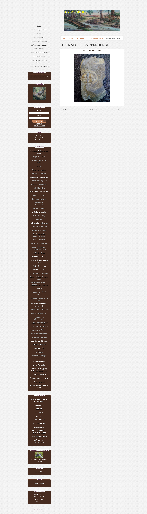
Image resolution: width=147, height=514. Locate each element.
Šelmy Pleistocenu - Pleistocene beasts (39, 248)
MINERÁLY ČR (39, 348)
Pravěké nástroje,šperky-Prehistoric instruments (39, 370)
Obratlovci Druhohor (39, 199)
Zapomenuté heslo (39, 125)
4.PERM (39, 416)
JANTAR (39, 288)
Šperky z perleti (39, 382)
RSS (45, 509)
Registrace (39, 123)
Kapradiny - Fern (39, 157)
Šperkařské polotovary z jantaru (39, 299)
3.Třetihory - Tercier (39, 212)
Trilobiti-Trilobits (39, 188)
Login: (39, 110)
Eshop (39, 33)
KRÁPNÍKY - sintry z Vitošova (39, 357)
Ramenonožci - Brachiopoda (39, 204)
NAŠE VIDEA (39, 37)
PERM (39, 166)
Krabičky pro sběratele (39, 341)
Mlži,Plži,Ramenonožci (39, 184)
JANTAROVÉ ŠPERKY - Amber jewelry (39, 305)
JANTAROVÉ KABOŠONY (39, 310)
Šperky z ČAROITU (39, 374)
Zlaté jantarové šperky (39, 337)
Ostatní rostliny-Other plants (39, 161)
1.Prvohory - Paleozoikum (39, 177)
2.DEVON (39, 409)
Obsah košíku (39, 140)
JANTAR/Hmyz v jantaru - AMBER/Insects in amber (39, 284)
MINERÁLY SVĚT (39, 365)
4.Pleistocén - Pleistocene (39, 223)
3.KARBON (39, 412)
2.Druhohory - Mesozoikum (39, 192)
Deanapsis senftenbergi (96, 38)
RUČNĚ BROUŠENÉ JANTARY (39, 293)
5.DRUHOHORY (39, 420)
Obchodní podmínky (39, 30)
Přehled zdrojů (39, 483)
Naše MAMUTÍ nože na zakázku (39, 61)
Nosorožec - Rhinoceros (39, 243)
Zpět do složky (93, 109)
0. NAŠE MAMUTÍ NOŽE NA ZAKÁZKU (39, 400)
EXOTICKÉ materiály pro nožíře (39, 261)
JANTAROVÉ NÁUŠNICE (39, 326)
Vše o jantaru (39, 49)
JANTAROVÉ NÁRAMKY (39, 323)
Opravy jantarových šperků (39, 66)
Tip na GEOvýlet (39, 56)
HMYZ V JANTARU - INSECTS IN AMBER (39, 432)
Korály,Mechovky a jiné (39, 181)
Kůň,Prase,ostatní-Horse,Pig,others (39, 235)
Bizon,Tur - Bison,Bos (39, 227)
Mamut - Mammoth (39, 240)
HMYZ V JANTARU (39, 269)
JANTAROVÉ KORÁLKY (39, 313)
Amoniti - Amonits (39, 195)
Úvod (63, 38)
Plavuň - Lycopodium (39, 170)
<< (30, 472)
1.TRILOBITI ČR (81, 38)
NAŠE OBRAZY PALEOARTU (39, 441)
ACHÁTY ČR (39, 352)
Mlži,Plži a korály (39, 216)
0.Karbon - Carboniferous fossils (39, 152)
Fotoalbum (71, 38)
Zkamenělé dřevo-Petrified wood (39, 387)
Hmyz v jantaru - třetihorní (39, 273)
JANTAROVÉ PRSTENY (39, 334)
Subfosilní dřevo (39, 253)
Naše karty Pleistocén (39, 436)
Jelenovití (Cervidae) (39, 230)
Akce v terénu (39, 427)
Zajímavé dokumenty (39, 41)
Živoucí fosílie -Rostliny (39, 52)
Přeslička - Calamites (39, 173)
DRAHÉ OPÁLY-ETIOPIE (39, 256)
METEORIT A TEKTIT (39, 345)
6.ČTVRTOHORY (39, 423)
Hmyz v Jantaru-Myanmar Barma (39, 278)
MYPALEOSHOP (76, 12)
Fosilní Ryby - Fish (39, 266)
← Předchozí (65, 109)
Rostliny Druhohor (39, 208)
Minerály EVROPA (39, 361)
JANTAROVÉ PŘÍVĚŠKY (39, 330)
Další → (120, 109)
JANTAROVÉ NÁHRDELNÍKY (39, 318)
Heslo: (39, 116)
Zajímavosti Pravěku (39, 45)
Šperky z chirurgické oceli (39, 378)
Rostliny (39, 219)
